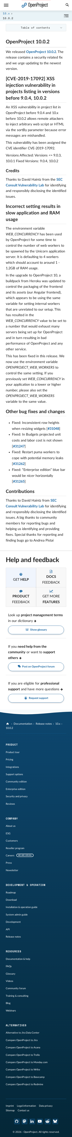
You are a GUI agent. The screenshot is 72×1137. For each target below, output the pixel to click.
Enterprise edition (15, 789)
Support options (14, 774)
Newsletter (12, 870)
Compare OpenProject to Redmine (24, 1084)
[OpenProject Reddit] (47, 1121)
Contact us (23, 1110)
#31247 (19, 446)
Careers (10, 855)
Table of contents (35, 28)
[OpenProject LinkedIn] (32, 1121)
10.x (6, 13)
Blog (8, 1003)
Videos (9, 981)
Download (11, 900)
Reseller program (15, 848)
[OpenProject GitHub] (17, 1121)
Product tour (13, 752)
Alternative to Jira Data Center (22, 1033)
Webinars (11, 1011)
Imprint (10, 1106)
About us (11, 826)
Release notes (44, 724)
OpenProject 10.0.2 (41, 52)
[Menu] (6, 5)
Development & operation (26, 885)
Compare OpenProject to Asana (23, 1047)
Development (13, 922)
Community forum (16, 988)
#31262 (19, 464)
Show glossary (36, 630)
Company (12, 818)
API (8, 929)
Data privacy (46, 1106)
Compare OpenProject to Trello (23, 1055)
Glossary (10, 974)
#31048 (53, 429)
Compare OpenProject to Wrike (23, 1069)
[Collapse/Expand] (66, 16)
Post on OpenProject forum (36, 666)
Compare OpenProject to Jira (21, 1040)
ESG (8, 833)
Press (9, 863)
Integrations (12, 767)
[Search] (67, 5)
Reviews (10, 804)
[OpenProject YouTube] (40, 1121)
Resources (13, 951)
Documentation (23, 724)
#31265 (19, 481)
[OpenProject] (8, 724)
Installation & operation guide (21, 907)
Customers (12, 841)
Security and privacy (17, 796)
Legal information (26, 1106)
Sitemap (10, 1110)
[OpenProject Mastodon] (24, 1121)
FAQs (9, 966)
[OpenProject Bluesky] (55, 1121)
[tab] (21, 577)
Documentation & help (18, 959)
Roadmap (11, 892)
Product (12, 745)
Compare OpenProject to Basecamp (25, 1077)
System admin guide (17, 915)
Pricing (9, 759)
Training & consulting (17, 996)
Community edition (16, 782)
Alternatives (16, 1025)
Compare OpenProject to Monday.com (27, 1062)
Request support (36, 698)
